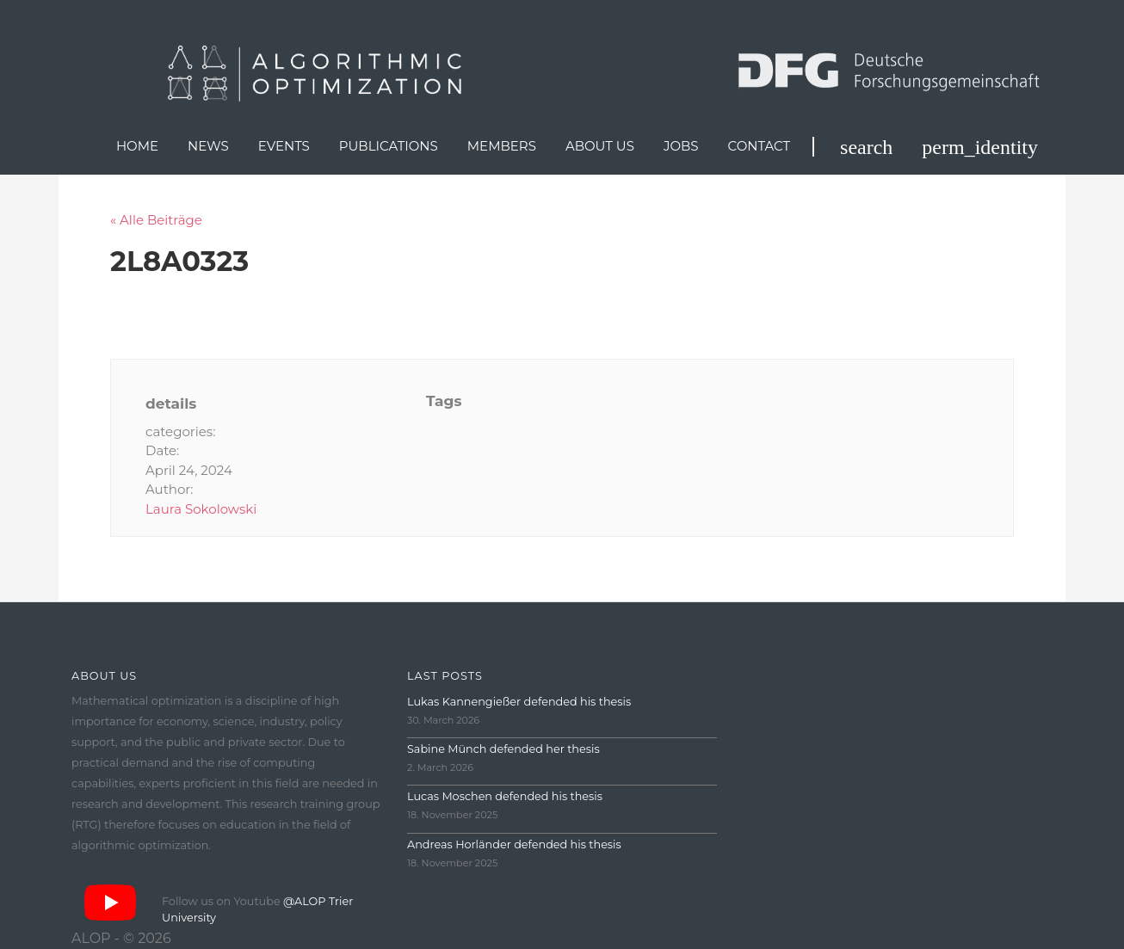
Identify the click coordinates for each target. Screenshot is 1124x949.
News (208, 146)
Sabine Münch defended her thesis (503, 749)
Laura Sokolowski (200, 509)
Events (284, 146)
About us (599, 146)
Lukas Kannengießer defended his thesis (519, 701)
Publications (388, 146)
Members (501, 146)
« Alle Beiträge (156, 220)
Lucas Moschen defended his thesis (504, 796)
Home (137, 146)
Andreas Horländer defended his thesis (514, 844)
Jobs (681, 146)
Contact (759, 146)
